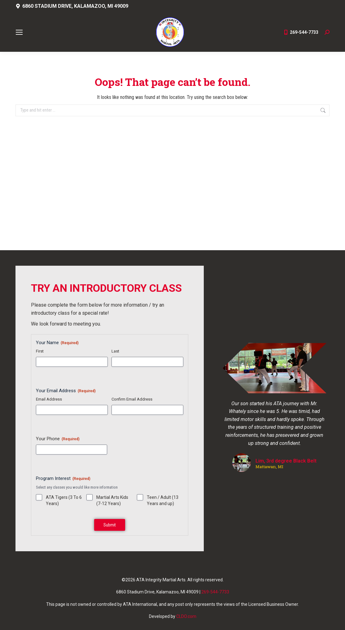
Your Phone (58, 439)
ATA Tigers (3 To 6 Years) (64, 500)
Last (115, 351)
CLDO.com (186, 616)
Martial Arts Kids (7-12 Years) (112, 500)
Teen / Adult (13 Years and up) (162, 500)
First (40, 351)
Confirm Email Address (131, 399)
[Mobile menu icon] (19, 32)
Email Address (49, 399)
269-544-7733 (300, 32)
